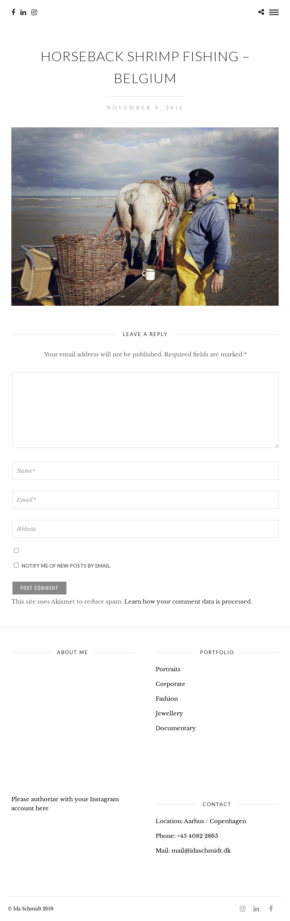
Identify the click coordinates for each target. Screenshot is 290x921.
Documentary (176, 728)
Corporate (170, 683)
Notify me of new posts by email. (66, 566)
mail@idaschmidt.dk (201, 850)
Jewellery (169, 713)
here (42, 808)
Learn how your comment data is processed (187, 601)
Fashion (167, 698)
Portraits (168, 669)
